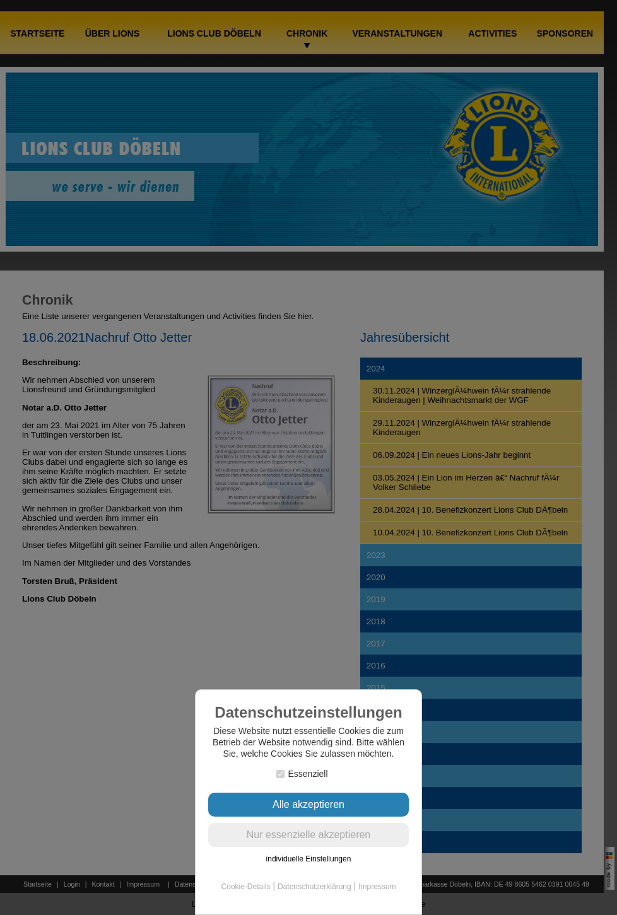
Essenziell (301, 774)
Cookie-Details (246, 886)
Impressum (377, 886)
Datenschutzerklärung (314, 886)
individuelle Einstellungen (308, 858)
